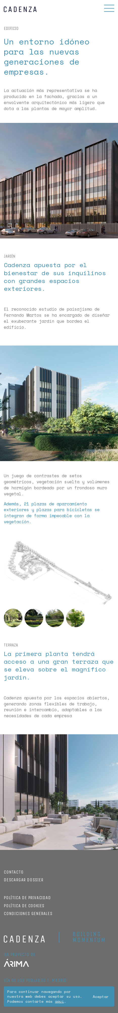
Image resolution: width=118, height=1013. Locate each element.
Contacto (13, 872)
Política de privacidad (27, 897)
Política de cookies (24, 905)
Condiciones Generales (28, 913)
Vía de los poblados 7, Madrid (35, 980)
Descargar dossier (23, 880)
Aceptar (101, 996)
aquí (59, 1001)
